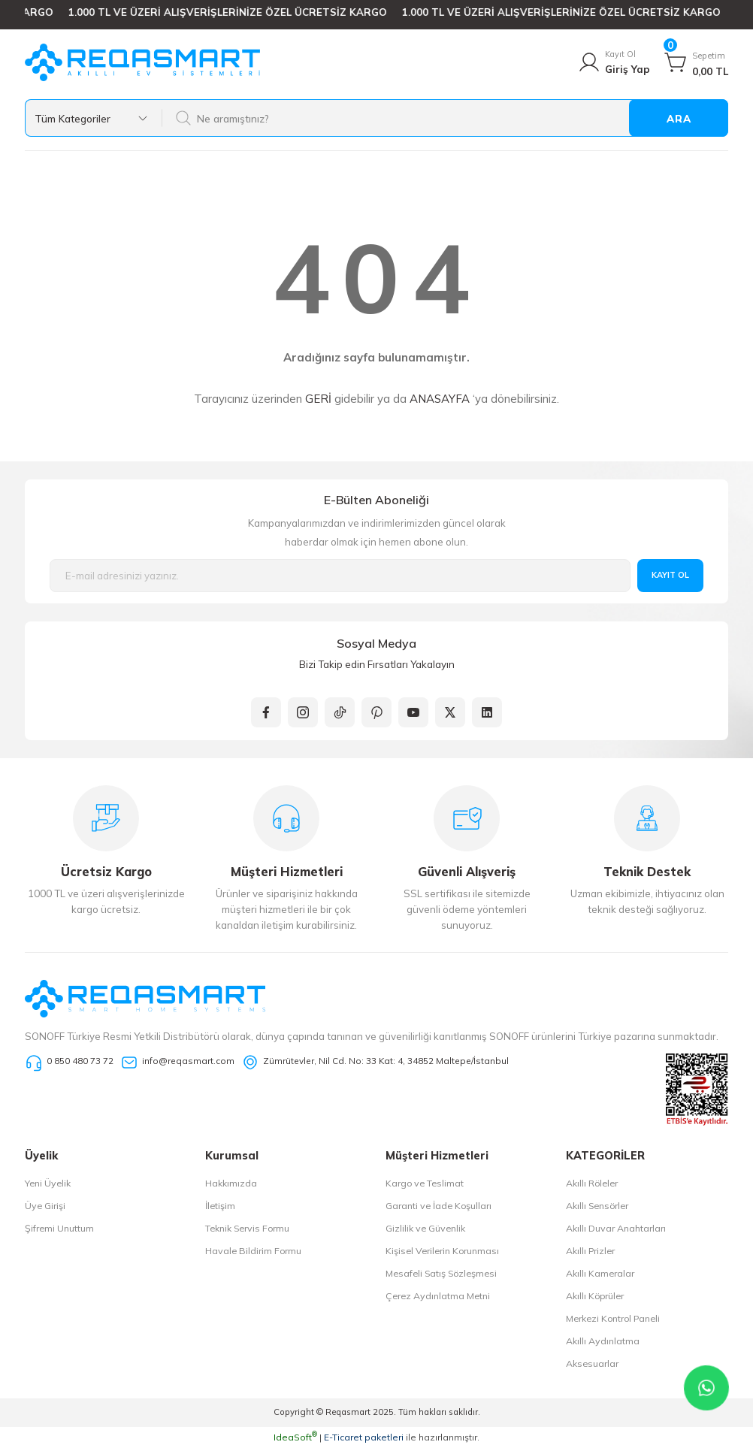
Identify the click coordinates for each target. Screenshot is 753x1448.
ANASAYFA (440, 398)
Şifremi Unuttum (59, 1228)
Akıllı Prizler (590, 1250)
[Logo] (142, 62)
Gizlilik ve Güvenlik (425, 1228)
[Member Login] (613, 62)
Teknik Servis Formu (247, 1228)
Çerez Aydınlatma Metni (438, 1295)
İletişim (220, 1205)
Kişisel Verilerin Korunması (442, 1250)
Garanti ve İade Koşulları (438, 1205)
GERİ (318, 398)
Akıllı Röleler (592, 1183)
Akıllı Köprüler (595, 1295)
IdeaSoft (295, 1437)
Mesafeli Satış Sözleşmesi (441, 1273)
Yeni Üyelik (48, 1183)
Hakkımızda (231, 1183)
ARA (679, 118)
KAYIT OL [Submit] (670, 575)
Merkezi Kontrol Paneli (613, 1318)
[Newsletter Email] (340, 575)
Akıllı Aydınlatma (603, 1341)
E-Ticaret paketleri (364, 1437)
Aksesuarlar (592, 1363)
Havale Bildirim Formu (253, 1250)
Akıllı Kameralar (600, 1273)
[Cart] (696, 62)
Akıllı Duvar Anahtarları (616, 1228)
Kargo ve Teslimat (425, 1183)
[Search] (444, 118)
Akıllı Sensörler (597, 1205)
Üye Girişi (45, 1205)
